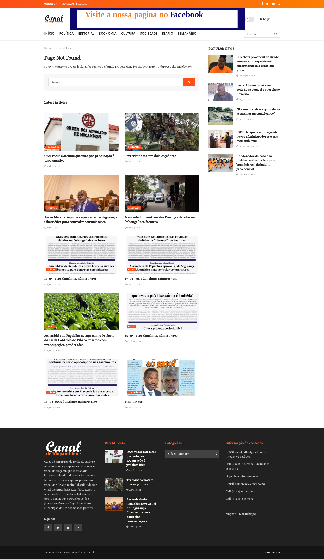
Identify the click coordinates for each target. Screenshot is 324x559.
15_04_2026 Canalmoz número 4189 (70, 402)
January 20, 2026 (246, 75)
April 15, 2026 (52, 407)
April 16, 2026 (52, 350)
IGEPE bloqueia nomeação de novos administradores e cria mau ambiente (257, 136)
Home (47, 48)
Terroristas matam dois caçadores (150, 156)
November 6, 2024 (246, 119)
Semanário (187, 34)
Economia (107, 34)
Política (66, 34)
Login (265, 19)
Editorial (86, 34)
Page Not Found (64, 48)
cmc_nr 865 (134, 402)
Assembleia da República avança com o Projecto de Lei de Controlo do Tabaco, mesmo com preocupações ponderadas (79, 340)
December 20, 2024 (247, 174)
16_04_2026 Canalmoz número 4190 (151, 336)
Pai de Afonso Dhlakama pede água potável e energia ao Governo (258, 89)
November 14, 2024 (247, 146)
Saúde (51, 326)
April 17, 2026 (52, 166)
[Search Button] (276, 34)
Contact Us (50, 3)
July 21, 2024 (243, 99)
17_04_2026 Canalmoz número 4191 (70, 279)
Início (49, 32)
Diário (167, 34)
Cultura (128, 34)
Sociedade (149, 34)
